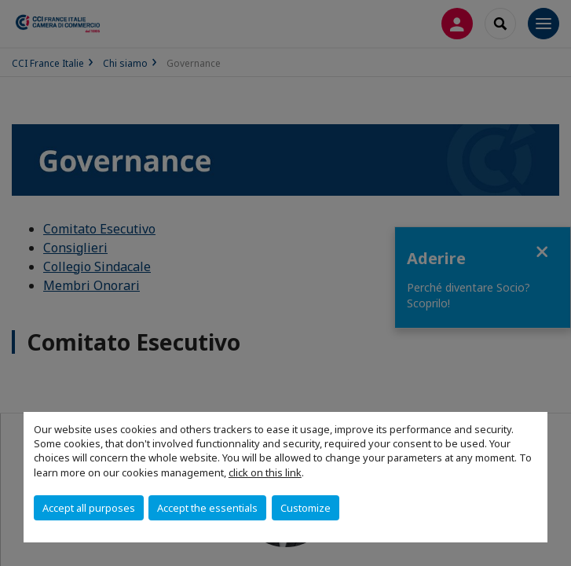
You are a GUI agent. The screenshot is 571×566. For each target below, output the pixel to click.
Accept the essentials (207, 508)
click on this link (265, 472)
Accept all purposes (88, 508)
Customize (305, 508)
